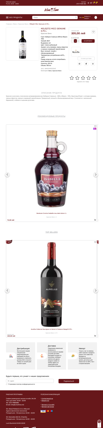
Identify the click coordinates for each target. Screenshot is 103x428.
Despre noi (45, 400)
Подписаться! (69, 381)
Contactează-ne (47, 398)
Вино (16, 24)
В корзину (88, 41)
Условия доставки (86, 58)
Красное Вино (24, 24)
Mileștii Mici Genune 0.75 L (42, 24)
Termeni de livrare (48, 407)
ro (81, 17)
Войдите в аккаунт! (90, 17)
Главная (9, 24)
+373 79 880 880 (81, 4)
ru (83, 17)
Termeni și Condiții (48, 405)
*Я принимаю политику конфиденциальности (21, 384)
